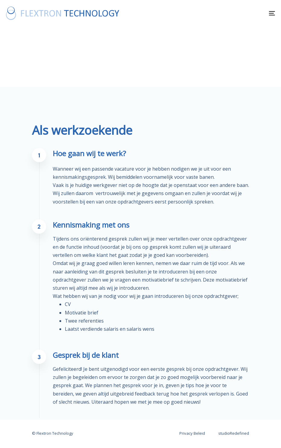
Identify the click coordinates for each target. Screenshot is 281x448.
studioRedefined (233, 433)
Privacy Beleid (192, 433)
